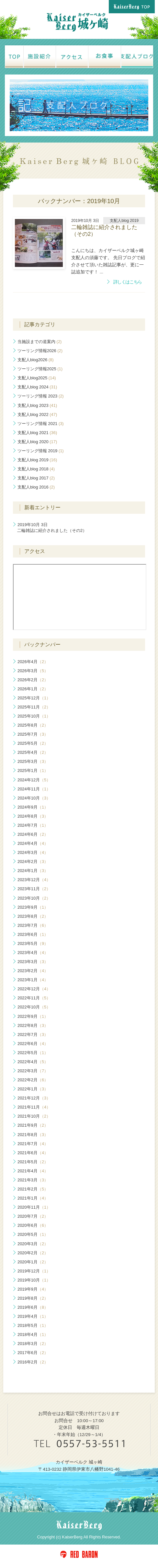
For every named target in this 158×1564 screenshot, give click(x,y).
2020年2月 (32, 1252)
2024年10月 (34, 798)
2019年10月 (34, 1280)
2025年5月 (32, 743)
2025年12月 (34, 698)
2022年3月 (32, 1070)
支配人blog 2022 (37, 414)
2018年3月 (32, 1343)
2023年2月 (32, 970)
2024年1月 (32, 870)
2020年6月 (32, 1225)
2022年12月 (34, 988)
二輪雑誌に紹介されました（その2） (52, 527)
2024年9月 (32, 807)
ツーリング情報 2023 (40, 396)
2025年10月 (34, 716)
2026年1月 (32, 688)
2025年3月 (32, 761)
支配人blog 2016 (36, 487)
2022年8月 (32, 1025)
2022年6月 (32, 1043)
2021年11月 (34, 1107)
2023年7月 (32, 925)
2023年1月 (32, 979)
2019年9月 (32, 1289)
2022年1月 (32, 1089)
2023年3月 (32, 961)
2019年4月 (32, 1316)
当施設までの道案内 (39, 341)
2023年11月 (34, 888)
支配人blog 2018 (36, 468)
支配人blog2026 (35, 359)
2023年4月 (32, 952)
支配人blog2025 (36, 377)
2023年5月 (32, 943)
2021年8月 (32, 1134)
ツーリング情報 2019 (40, 450)
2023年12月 (34, 879)
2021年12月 (34, 1098)
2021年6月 (32, 1152)
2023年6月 (32, 934)
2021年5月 (32, 1161)
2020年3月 (32, 1243)
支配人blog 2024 (37, 387)
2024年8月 (32, 816)
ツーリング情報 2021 (40, 423)
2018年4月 (32, 1334)
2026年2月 (32, 679)
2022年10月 (34, 1007)
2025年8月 (32, 725)
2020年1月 (32, 1261)
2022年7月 (32, 1034)
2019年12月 (34, 1271)
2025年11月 (34, 707)
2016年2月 (32, 1362)
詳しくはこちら (127, 282)
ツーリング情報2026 (39, 350)
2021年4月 (32, 1170)
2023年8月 (32, 916)
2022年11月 (34, 997)
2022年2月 (32, 1079)
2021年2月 (32, 1189)
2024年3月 (32, 852)
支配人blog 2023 (37, 405)
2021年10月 (34, 1116)
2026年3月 (32, 670)
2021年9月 (32, 1125)
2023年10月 (34, 898)
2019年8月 (32, 1298)
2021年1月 (32, 1198)
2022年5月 (32, 1052)
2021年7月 (32, 1143)
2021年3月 (32, 1180)
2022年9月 (32, 1016)
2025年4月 (32, 752)
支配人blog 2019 (37, 459)
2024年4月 (32, 843)
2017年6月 (32, 1352)
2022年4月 (32, 1061)
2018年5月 (32, 1325)
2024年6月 (32, 834)
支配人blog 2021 (37, 432)
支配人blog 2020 (37, 441)
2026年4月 (32, 661)
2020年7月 (32, 1216)
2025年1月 (32, 770)
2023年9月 (32, 907)
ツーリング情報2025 (39, 368)
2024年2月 (32, 861)
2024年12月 (34, 779)
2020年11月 (34, 1207)
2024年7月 (32, 825)
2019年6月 (32, 1307)
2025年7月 (32, 734)
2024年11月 (34, 789)
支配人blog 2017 (36, 478)
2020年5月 (32, 1234)
